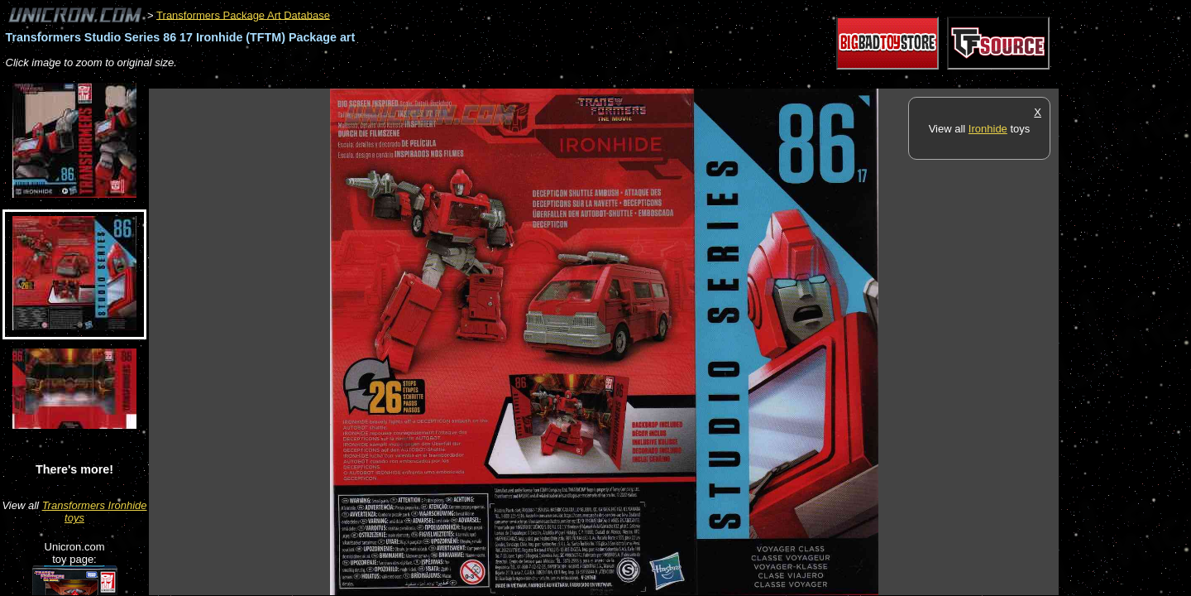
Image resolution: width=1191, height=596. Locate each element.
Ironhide (988, 129)
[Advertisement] (450, 80)
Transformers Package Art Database (243, 14)
